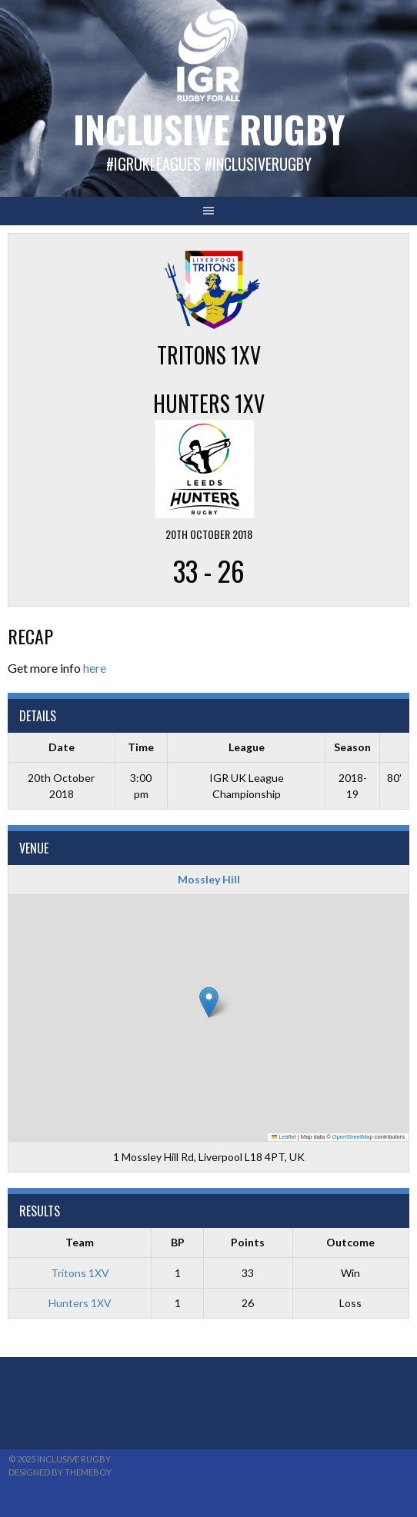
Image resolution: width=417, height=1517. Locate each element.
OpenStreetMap (352, 1136)
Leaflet (284, 1136)
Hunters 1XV (80, 1302)
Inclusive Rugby (209, 128)
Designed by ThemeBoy (60, 1472)
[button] (209, 1002)
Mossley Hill (209, 879)
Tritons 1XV (80, 1272)
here (94, 667)
